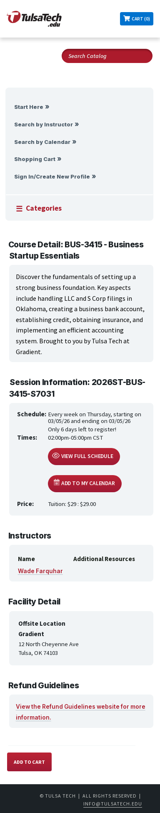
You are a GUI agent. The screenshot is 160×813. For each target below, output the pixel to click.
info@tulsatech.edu (112, 803)
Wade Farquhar (40, 571)
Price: (25, 504)
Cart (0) (141, 19)
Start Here (28, 107)
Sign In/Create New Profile (52, 177)
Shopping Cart (34, 159)
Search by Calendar (42, 142)
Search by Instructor (43, 124)
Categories (44, 208)
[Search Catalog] (107, 56)
